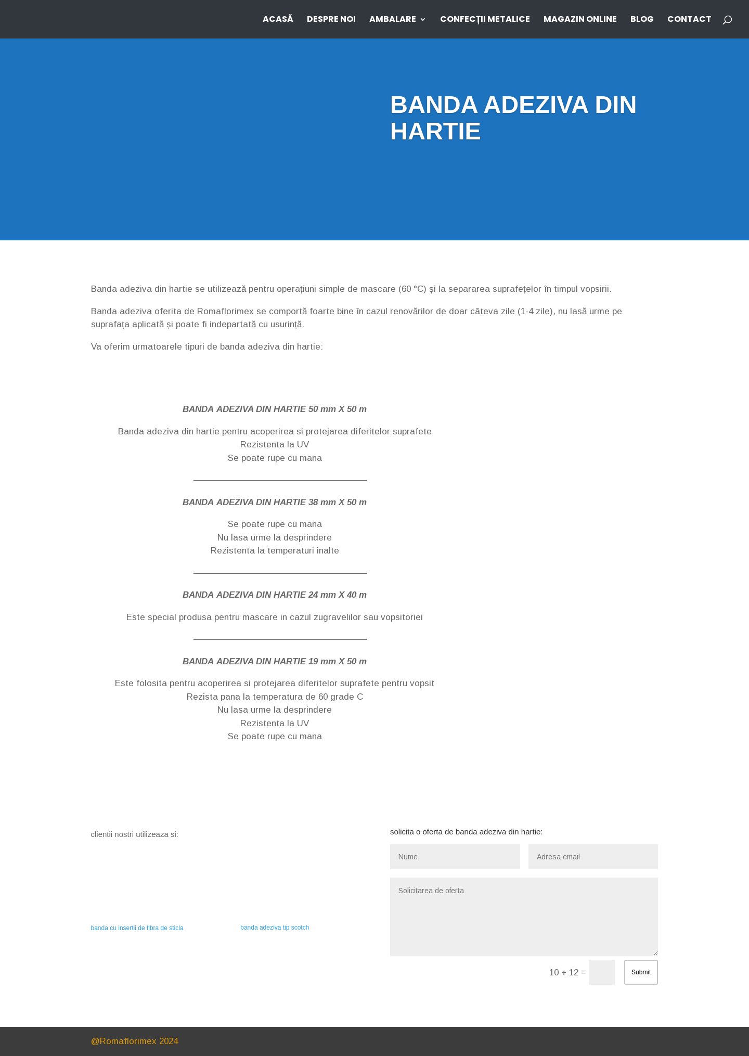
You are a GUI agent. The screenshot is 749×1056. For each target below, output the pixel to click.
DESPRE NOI (331, 20)
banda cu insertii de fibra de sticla (137, 928)
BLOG (642, 20)
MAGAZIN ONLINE (580, 20)
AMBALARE (392, 20)
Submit (641, 972)
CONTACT (689, 20)
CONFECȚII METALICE (485, 20)
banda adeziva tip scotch (274, 927)
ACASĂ (278, 20)
